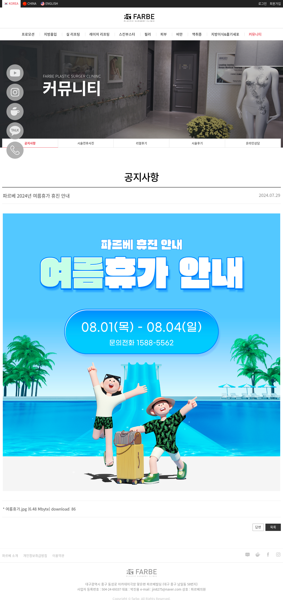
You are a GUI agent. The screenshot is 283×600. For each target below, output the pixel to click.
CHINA (29, 3)
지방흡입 (50, 34)
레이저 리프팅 (99, 34)
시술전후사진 (85, 143)
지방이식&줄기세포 (225, 34)
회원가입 (275, 3)
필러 (148, 34)
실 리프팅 (73, 34)
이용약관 (58, 555)
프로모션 (28, 34)
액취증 (197, 34)
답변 (258, 527)
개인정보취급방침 (35, 555)
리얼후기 (141, 143)
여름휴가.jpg (16, 509)
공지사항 (30, 143)
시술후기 (197, 143)
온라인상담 (253, 143)
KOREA (11, 3)
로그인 (262, 3)
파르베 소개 (10, 555)
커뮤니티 (255, 34)
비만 (179, 34)
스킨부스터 (127, 34)
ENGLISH (49, 3)
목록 (273, 527)
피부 (163, 34)
